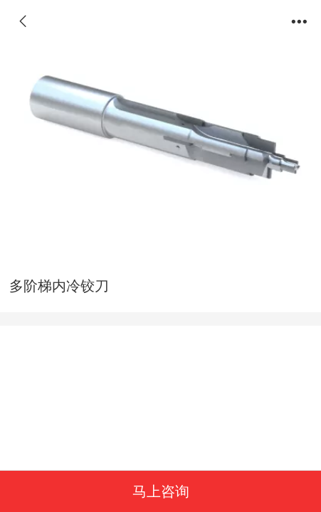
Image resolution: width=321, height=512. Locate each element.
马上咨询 (160, 491)
